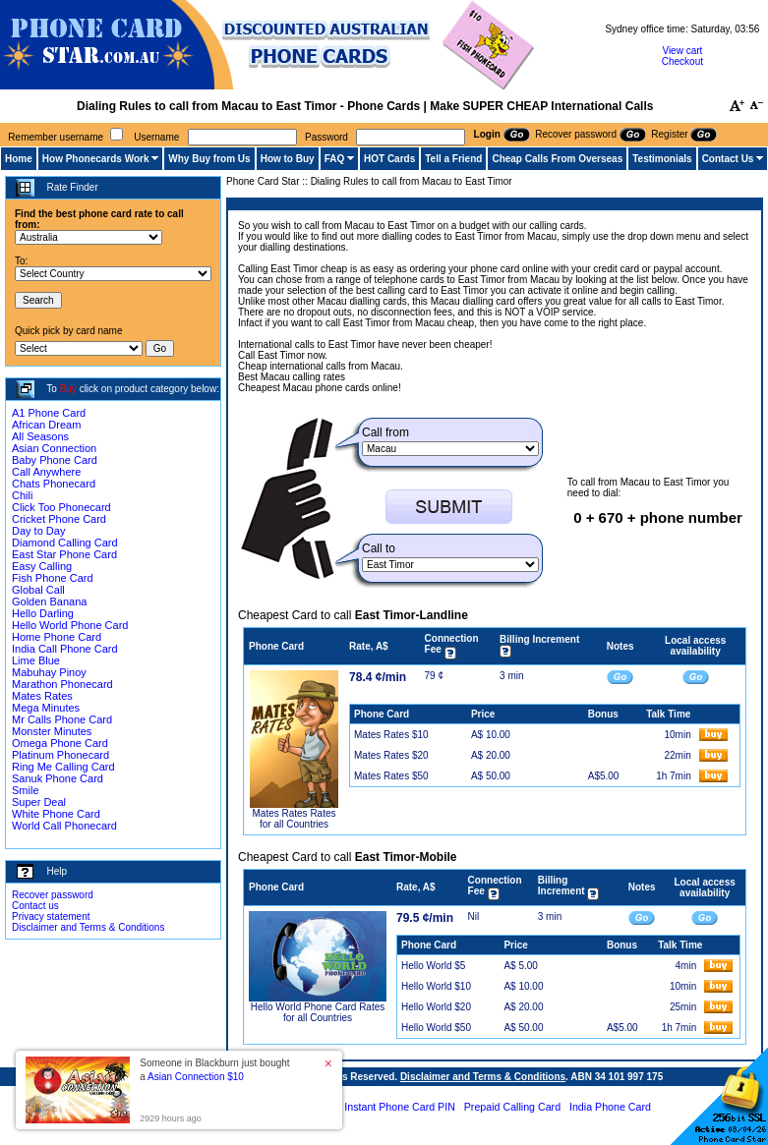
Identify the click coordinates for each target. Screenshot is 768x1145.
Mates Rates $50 (391, 776)
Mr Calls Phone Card (62, 719)
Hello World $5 (433, 965)
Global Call (38, 590)
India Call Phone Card (65, 649)
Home (18, 158)
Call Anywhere (46, 472)
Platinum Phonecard (60, 755)
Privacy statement (50, 916)
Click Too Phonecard (61, 507)
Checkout (682, 61)
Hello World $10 (436, 986)
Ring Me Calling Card (63, 767)
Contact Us (728, 158)
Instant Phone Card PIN (399, 1107)
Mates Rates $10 (391, 734)
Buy (68, 388)
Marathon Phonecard (62, 684)
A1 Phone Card (49, 413)
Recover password (52, 894)
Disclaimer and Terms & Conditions (88, 927)
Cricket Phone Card (59, 519)
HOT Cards (389, 158)
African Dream (46, 424)
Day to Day (38, 531)
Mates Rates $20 (391, 755)
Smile (25, 790)
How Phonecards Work (95, 158)
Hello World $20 (436, 1007)
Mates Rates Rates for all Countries (293, 819)
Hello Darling (43, 613)
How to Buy (288, 158)
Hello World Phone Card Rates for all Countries (318, 1012)
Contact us (35, 905)
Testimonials (661, 158)
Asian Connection (54, 448)
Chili (22, 495)
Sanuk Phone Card (57, 778)
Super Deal (39, 802)
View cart (682, 50)
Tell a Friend (453, 158)
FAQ (335, 158)
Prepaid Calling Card (512, 1107)
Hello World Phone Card (70, 625)
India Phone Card (610, 1107)
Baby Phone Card (54, 460)
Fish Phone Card (52, 578)
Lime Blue (36, 660)
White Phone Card (56, 814)
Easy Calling (42, 566)
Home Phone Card (56, 637)
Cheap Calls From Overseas (557, 158)
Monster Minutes (51, 731)
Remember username (55, 137)
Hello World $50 (436, 1027)
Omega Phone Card (60, 743)
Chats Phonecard (53, 483)
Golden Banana (49, 601)
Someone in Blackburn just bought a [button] (214, 1070)
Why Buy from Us (209, 158)
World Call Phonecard (64, 825)
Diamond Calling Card (65, 542)
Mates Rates (42, 696)
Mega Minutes (46, 708)
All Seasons (40, 436)
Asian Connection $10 (196, 1076)
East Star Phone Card (64, 554)
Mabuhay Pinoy (49, 672)
